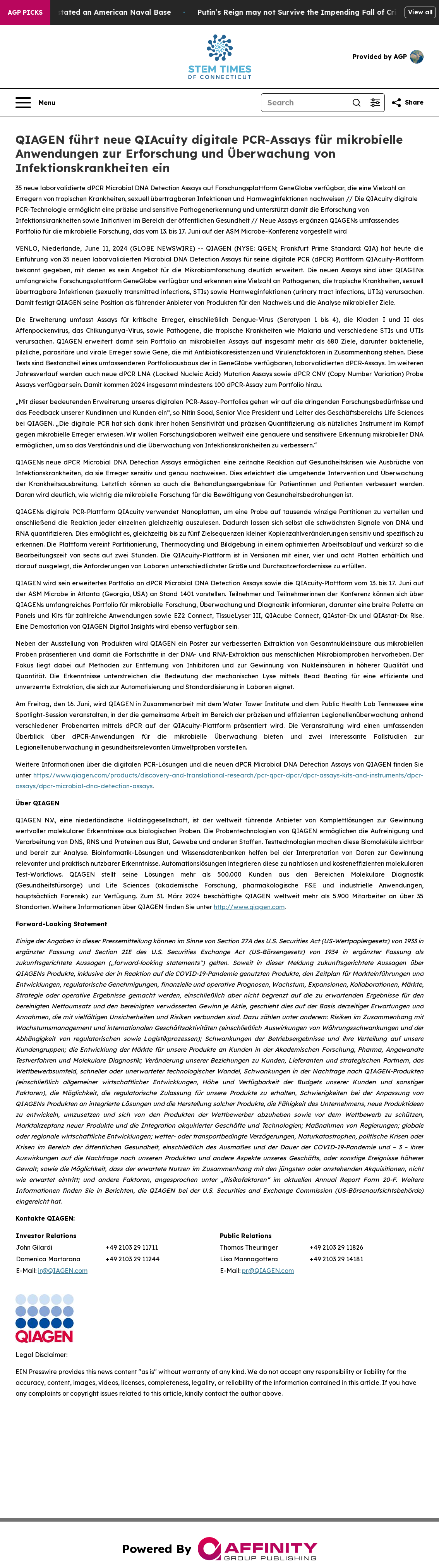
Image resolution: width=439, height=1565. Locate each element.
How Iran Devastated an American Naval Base (96, 12)
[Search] (304, 103)
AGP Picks (25, 12)
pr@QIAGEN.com (268, 1270)
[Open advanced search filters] (375, 103)
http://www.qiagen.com (249, 907)
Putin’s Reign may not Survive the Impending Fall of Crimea (314, 12)
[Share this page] (407, 102)
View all (420, 12)
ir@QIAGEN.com (62, 1270)
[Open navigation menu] (35, 102)
